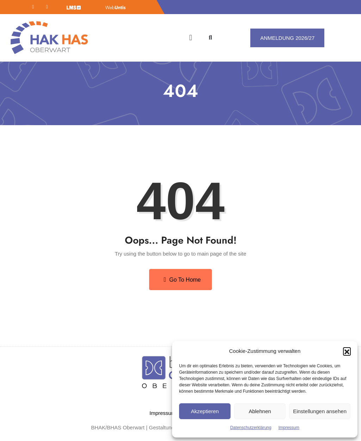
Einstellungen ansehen (320, 411)
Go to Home (182, 279)
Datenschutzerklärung (250, 427)
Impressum (289, 427)
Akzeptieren (205, 411)
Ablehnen (260, 411)
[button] (346, 351)
